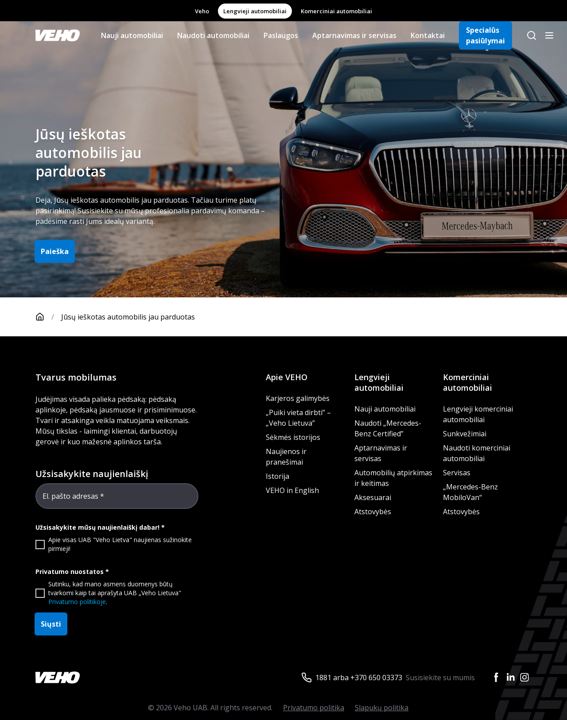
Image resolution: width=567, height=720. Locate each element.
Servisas (456, 472)
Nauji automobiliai (132, 35)
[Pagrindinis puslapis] (48, 317)
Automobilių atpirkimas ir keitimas (393, 478)
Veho (202, 11)
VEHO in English (292, 490)
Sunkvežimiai (464, 434)
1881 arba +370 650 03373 (358, 677)
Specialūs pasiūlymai (485, 35)
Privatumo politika (313, 707)
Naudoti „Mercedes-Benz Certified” (387, 428)
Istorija (277, 476)
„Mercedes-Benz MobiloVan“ (470, 492)
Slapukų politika (381, 707)
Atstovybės (372, 511)
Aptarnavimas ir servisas (354, 35)
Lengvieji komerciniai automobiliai (478, 414)
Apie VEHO (286, 377)
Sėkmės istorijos (293, 437)
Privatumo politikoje (77, 601)
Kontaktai (428, 35)
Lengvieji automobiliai (255, 11)
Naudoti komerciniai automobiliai (476, 453)
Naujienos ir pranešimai (286, 457)
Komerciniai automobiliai (336, 11)
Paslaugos (281, 35)
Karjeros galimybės (298, 398)
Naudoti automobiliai (213, 35)
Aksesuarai (372, 497)
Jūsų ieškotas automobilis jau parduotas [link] (128, 317)
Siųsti (51, 624)
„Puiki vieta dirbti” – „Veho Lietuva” (298, 418)
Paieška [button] (55, 251)
